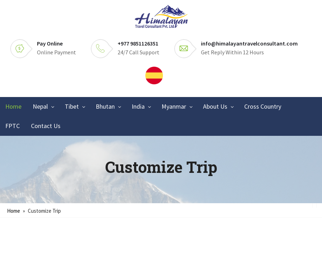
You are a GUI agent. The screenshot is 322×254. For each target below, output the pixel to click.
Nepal (40, 106)
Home (13, 106)
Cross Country (262, 106)
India (138, 106)
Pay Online (50, 43)
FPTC (12, 126)
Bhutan (105, 106)
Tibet (72, 106)
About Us (215, 106)
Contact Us (46, 126)
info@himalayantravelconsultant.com (249, 43)
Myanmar (174, 106)
